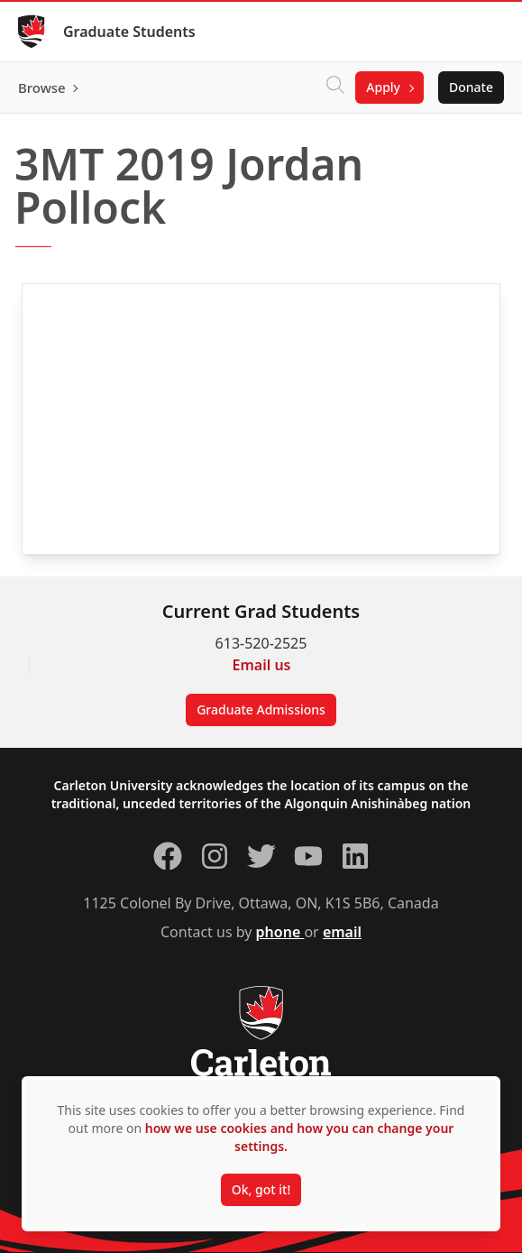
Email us (262, 665)
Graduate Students (129, 32)
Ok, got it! (261, 1189)
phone (280, 932)
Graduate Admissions (261, 709)
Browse (42, 87)
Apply (383, 87)
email (342, 932)
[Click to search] (335, 87)
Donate (471, 87)
